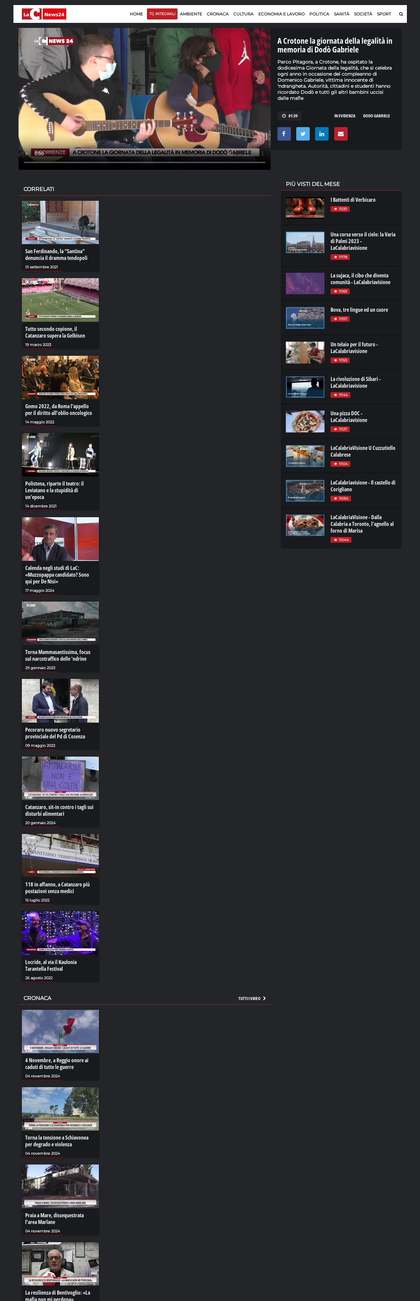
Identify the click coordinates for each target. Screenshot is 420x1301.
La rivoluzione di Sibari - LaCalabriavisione (356, 382)
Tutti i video (252, 998)
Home (136, 13)
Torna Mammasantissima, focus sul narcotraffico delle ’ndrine (57, 655)
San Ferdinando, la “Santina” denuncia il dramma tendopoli (56, 254)
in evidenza (344, 116)
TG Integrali (162, 13)
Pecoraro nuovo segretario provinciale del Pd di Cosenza (55, 733)
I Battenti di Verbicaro (353, 199)
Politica (319, 13)
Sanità (341, 13)
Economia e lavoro (281, 13)
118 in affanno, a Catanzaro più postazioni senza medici (57, 888)
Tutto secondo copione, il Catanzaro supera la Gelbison (55, 332)
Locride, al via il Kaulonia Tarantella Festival (51, 965)
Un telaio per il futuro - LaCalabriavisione (354, 348)
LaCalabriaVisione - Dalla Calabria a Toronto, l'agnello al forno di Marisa (362, 523)
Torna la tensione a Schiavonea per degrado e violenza (56, 1141)
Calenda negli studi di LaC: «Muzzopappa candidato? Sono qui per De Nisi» (57, 574)
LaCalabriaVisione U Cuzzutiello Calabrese (363, 451)
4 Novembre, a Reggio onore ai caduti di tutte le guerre (56, 1064)
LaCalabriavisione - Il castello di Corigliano (363, 486)
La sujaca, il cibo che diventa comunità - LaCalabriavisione (360, 279)
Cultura (243, 13)
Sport (384, 13)
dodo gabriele (376, 116)
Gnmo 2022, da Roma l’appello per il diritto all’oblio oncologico (58, 410)
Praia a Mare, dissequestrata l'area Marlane (54, 1219)
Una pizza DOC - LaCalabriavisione (349, 417)
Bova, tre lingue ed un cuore (359, 309)
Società (363, 13)
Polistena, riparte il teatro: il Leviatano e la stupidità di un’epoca (54, 490)
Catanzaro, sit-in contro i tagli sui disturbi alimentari (59, 810)
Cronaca (218, 13)
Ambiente (191, 13)
